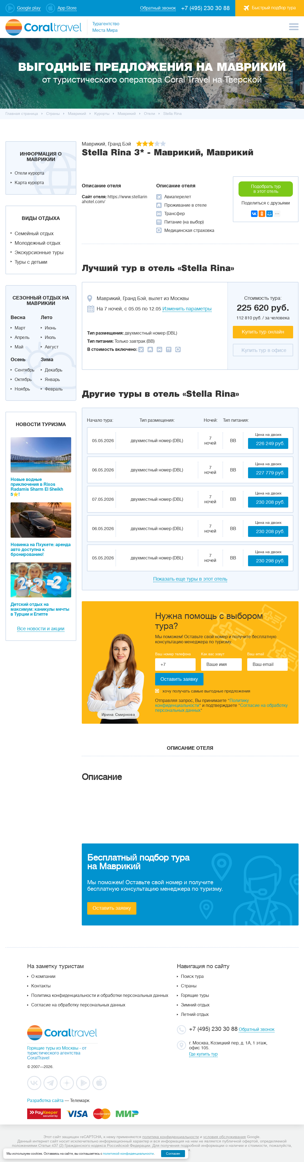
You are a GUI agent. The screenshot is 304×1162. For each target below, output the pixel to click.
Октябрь (23, 379)
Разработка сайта (45, 1100)
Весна (18, 317)
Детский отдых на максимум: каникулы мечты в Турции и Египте (40, 609)
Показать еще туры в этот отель (190, 579)
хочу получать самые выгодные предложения (202, 691)
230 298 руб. (270, 560)
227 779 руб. (270, 472)
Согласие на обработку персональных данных (78, 1005)
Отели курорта (29, 173)
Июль (50, 337)
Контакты (41, 986)
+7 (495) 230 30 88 (205, 8)
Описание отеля (190, 748)
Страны (188, 986)
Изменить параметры (187, 308)
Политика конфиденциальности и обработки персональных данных (99, 995)
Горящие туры (195, 995)
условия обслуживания (224, 1137)
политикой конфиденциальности (128, 1153)
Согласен (173, 1153)
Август (51, 347)
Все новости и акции (40, 628)
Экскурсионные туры (39, 252)
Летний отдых (195, 1014)
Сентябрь (24, 370)
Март (20, 328)
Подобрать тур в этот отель (266, 189)
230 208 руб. (270, 502)
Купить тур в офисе (264, 350)
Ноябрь (22, 389)
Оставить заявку (112, 908)
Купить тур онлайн (263, 332)
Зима (47, 359)
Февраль (53, 389)
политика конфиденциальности (170, 1137)
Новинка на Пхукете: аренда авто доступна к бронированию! (41, 549)
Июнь (50, 328)
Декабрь (53, 370)
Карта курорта (29, 182)
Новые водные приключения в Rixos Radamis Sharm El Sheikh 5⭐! (37, 487)
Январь (52, 379)
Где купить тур (203, 1054)
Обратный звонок (256, 1029)
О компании (43, 976)
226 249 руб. (270, 443)
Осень (18, 359)
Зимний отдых (195, 1005)
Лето (46, 317)
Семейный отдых (34, 233)
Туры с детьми (31, 262)
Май (19, 347)
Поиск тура (192, 976)
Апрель (22, 337)
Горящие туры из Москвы (52, 1048)
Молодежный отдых (37, 243)
